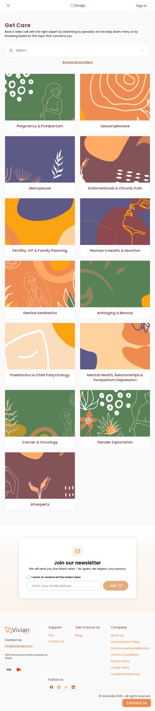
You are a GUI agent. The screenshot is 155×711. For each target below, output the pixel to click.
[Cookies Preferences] (125, 674)
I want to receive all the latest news (56, 577)
